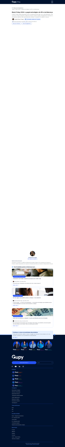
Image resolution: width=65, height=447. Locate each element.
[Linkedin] (19, 366)
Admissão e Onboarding (16, 391)
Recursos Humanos (18, 8)
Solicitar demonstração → (24, 362)
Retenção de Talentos (15, 399)
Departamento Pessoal (16, 393)
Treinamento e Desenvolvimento (17, 395)
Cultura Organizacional (16, 397)
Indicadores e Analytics (16, 400)
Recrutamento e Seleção (16, 390)
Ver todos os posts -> (32, 258)
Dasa (13, 407)
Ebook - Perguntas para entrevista (17, 415)
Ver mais (15, 337)
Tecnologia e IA (14, 402)
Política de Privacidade (29, 444)
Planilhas (13, 433)
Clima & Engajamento (27, 23)
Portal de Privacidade (36, 444)
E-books (13, 429)
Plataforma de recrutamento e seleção (18, 424)
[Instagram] (23, 366)
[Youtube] (15, 366)
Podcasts (13, 435)
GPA (12, 409)
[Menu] (52, 2)
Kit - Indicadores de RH (16, 417)
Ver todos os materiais (15, 438)
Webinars (13, 431)
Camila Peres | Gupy (19, 19)
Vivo (12, 411)
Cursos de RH (14, 419)
